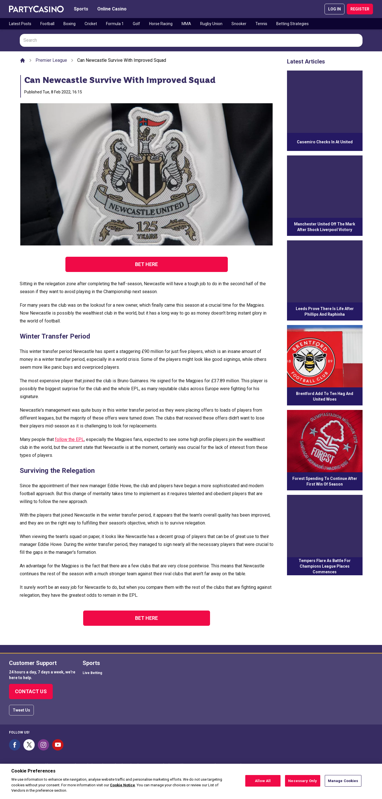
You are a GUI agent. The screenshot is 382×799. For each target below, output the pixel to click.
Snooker (238, 23)
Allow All (263, 783)
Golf (136, 23)
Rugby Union (211, 23)
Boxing (69, 23)
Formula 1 (115, 23)
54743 (251, 765)
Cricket (91, 23)
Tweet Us (21, 710)
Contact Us (31, 691)
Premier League (51, 60)
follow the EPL (69, 439)
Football (47, 23)
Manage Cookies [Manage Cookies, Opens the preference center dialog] (343, 783)
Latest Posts (20, 23)
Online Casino (112, 9)
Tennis (261, 23)
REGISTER (359, 9)
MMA (186, 23)
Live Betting (92, 673)
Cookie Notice (122, 787)
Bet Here (146, 264)
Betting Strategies (292, 23)
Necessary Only (302, 783)
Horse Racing (161, 23)
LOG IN (334, 9)
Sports (81, 9)
